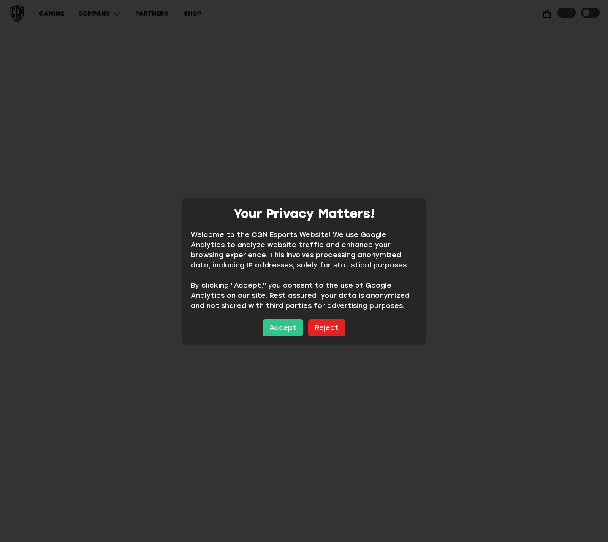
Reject (327, 328)
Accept (282, 328)
